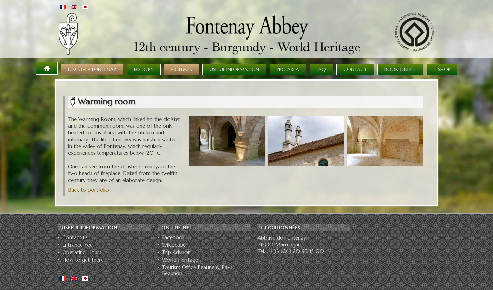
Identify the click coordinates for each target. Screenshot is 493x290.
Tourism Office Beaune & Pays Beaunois (197, 270)
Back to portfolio (88, 190)
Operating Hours (81, 252)
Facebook (173, 237)
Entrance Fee (77, 245)
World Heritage (180, 260)
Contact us (75, 237)
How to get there (83, 260)
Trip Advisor (176, 252)
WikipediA (173, 245)
